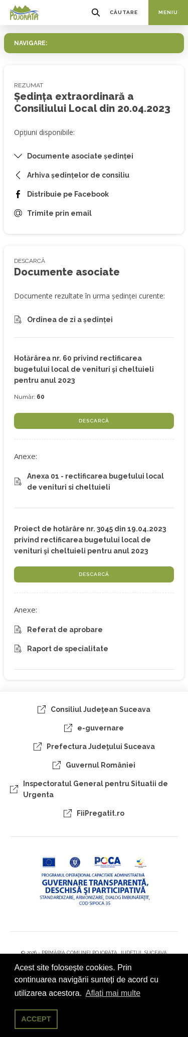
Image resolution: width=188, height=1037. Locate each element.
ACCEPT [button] (36, 1019)
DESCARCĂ (94, 420)
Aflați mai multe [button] (113, 993)
